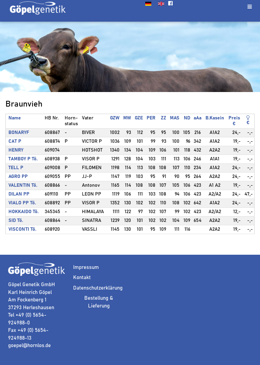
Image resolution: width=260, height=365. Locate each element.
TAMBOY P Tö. (23, 159)
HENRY (15, 150)
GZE (139, 118)
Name (14, 118)
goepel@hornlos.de (29, 345)
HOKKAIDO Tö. (23, 211)
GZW (115, 118)
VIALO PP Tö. (22, 203)
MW (127, 118)
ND (187, 118)
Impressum (86, 267)
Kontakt (82, 277)
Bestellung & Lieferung (98, 302)
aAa (197, 118)
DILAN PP (18, 194)
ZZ (163, 118)
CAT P (14, 141)
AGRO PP (18, 176)
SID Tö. (15, 220)
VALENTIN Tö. (22, 185)
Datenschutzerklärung (98, 288)
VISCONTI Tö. (22, 229)
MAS (174, 118)
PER (151, 118)
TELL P (15, 167)
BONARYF (18, 132)
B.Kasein (214, 118)
